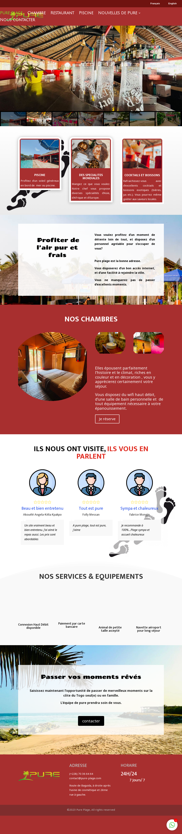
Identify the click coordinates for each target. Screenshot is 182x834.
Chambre (36, 13)
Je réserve (107, 418)
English (170, 4)
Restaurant (62, 13)
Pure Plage (11, 13)
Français (152, 4)
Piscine (86, 13)
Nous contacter (17, 20)
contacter (91, 720)
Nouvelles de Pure (117, 13)
